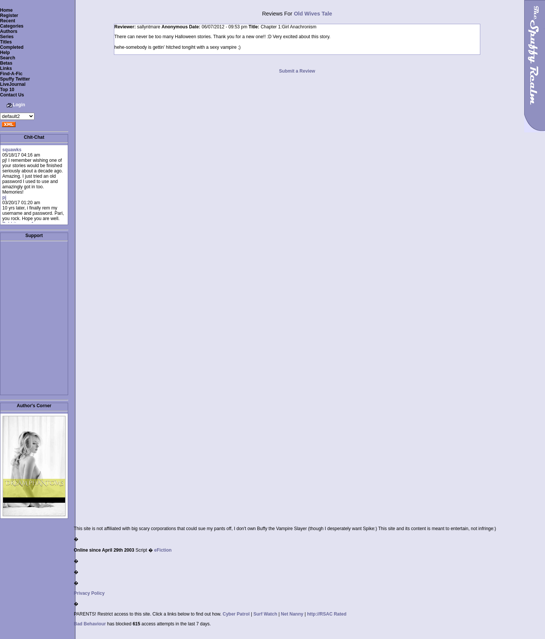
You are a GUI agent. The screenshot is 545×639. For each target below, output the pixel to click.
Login (19, 104)
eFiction (162, 550)
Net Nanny (292, 614)
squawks (12, 149)
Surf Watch (265, 614)
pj (4, 197)
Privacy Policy (89, 593)
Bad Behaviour (90, 624)
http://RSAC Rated (326, 614)
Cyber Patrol (236, 614)
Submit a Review (297, 71)
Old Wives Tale (313, 14)
